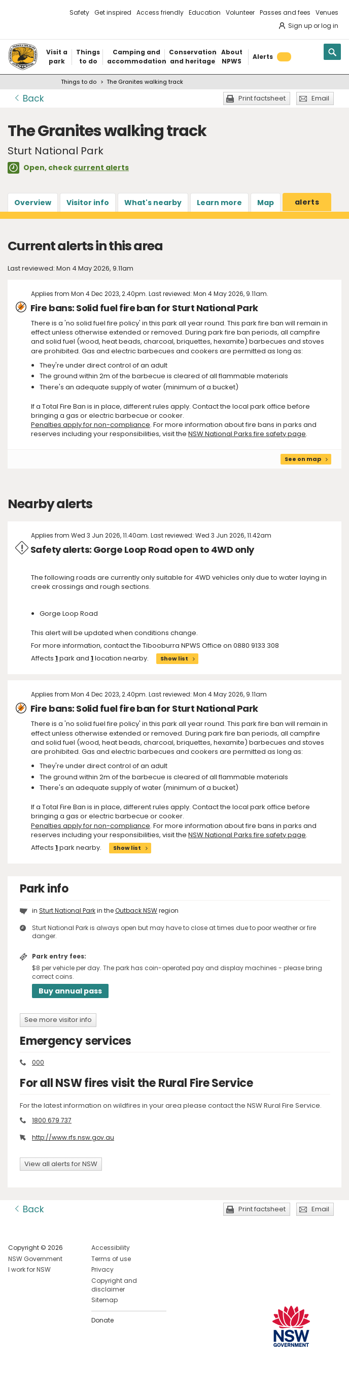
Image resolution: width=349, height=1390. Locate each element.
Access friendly (160, 12)
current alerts (101, 167)
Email (320, 98)
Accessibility (110, 1247)
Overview (32, 202)
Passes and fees (285, 12)
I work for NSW (29, 1269)
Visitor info (87, 202)
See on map (303, 459)
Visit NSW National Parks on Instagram (39, 1374)
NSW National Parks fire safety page (247, 434)
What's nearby (153, 202)
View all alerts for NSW (60, 1164)
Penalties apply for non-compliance (90, 424)
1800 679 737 (52, 1120)
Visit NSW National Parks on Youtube (61, 1374)
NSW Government (35, 1258)
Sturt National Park (67, 910)
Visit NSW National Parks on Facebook (17, 1374)
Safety (79, 12)
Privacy (102, 1269)
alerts (307, 202)
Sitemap (104, 1300)
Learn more (219, 202)
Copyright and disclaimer (114, 1285)
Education (205, 12)
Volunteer (240, 12)
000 (38, 1062)
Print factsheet (262, 98)
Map (265, 202)
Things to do (78, 82)
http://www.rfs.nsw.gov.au (73, 1137)
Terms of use (111, 1258)
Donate (102, 1320)
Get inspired (112, 12)
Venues (327, 12)
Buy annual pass (70, 991)
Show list (174, 658)
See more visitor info (58, 1019)
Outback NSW (136, 910)
